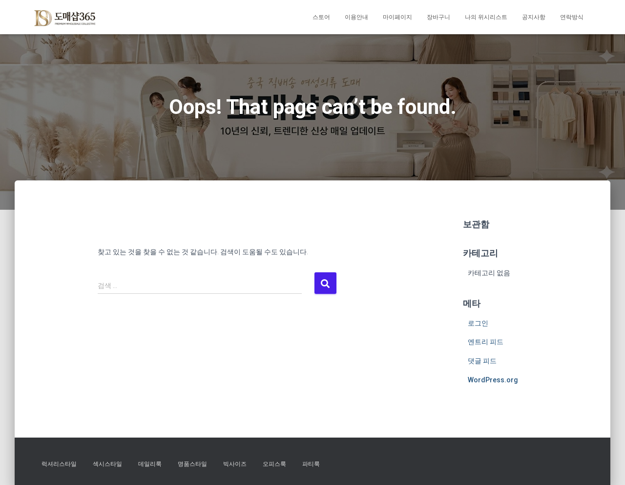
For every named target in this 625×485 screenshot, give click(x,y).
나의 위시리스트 (486, 17)
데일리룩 (150, 464)
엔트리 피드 (485, 342)
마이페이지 (397, 17)
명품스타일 (192, 464)
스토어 (321, 17)
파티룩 (311, 464)
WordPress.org (493, 380)
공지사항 (533, 17)
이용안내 (356, 17)
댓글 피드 (482, 361)
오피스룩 (274, 464)
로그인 (478, 323)
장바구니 (438, 17)
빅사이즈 (235, 464)
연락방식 (571, 17)
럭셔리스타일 (59, 464)
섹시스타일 (107, 464)
